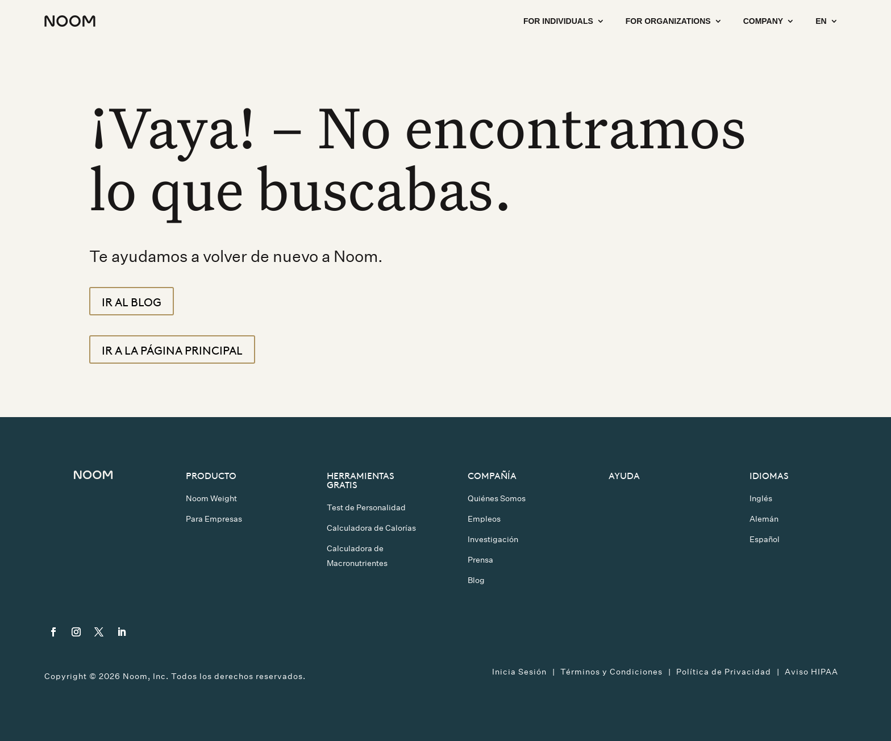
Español (765, 539)
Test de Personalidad (366, 507)
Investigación (493, 539)
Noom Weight (211, 498)
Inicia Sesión (519, 672)
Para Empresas (214, 519)
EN (820, 21)
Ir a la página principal (172, 349)
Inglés (761, 498)
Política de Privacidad (723, 672)
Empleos (484, 519)
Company (763, 21)
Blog (476, 580)
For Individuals (558, 21)
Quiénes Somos (497, 498)
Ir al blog (131, 301)
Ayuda (624, 475)
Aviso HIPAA (811, 672)
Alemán (764, 519)
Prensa (480, 560)
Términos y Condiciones (611, 672)
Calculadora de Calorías (371, 528)
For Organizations (668, 21)
